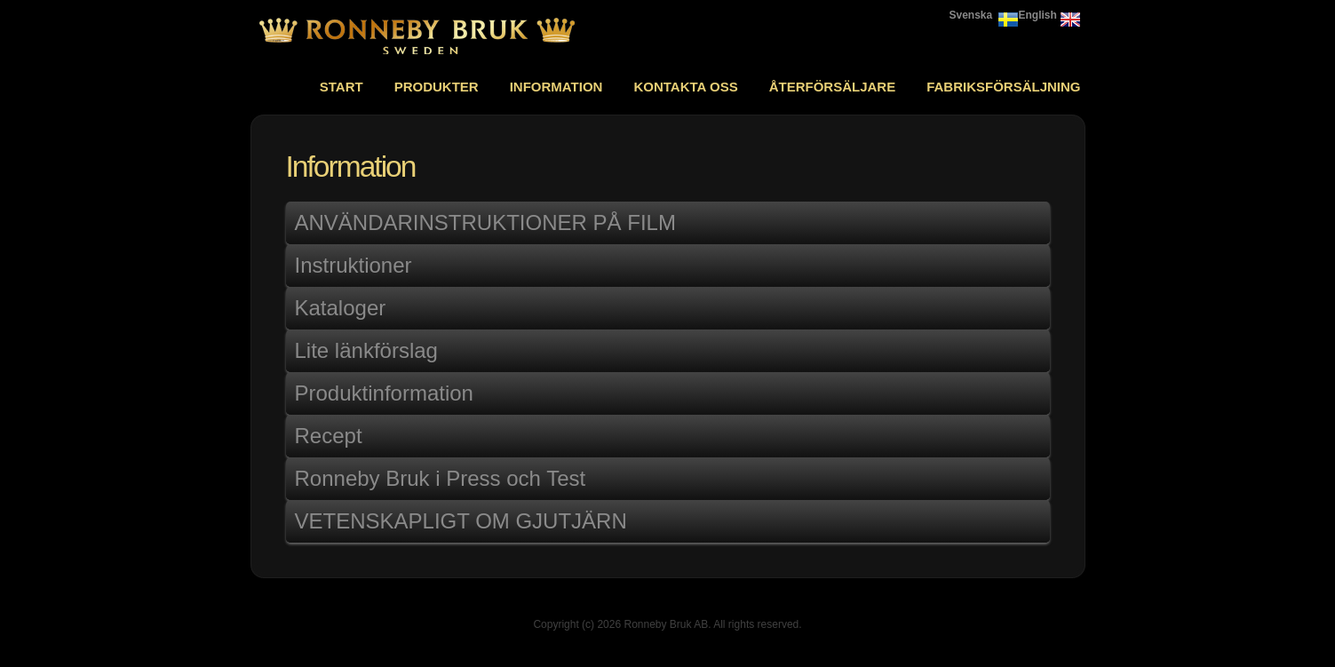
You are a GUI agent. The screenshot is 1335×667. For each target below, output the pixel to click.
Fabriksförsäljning (1003, 86)
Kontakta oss (685, 86)
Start (341, 86)
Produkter (436, 86)
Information (556, 86)
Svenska (971, 15)
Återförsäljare (832, 86)
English (1038, 15)
